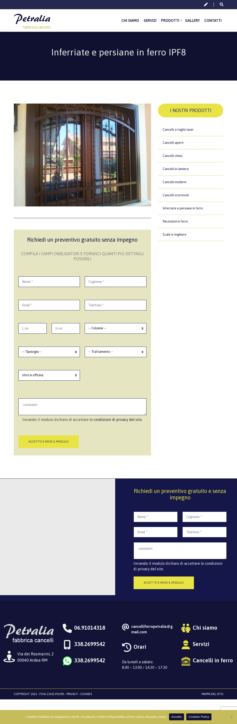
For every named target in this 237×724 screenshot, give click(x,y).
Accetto (176, 716)
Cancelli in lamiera (176, 169)
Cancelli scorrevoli (176, 195)
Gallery (192, 20)
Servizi (150, 20)
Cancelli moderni (174, 182)
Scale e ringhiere (174, 234)
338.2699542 (89, 644)
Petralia (32, 18)
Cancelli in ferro (213, 660)
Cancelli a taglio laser (178, 129)
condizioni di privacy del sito (118, 419)
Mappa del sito (212, 694)
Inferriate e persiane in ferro (183, 208)
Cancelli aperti (173, 143)
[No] (231, 717)
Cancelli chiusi (172, 156)
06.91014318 (89, 628)
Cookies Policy (199, 716)
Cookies (86, 694)
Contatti (213, 20)
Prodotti (170, 20)
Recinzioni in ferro (175, 221)
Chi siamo (130, 20)
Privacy (72, 694)
